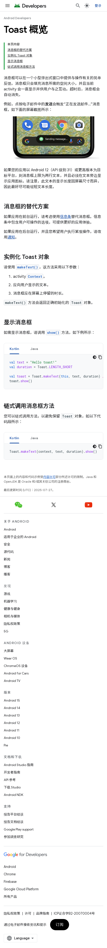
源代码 (9, 552)
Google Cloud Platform (21, 889)
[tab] (14, 348)
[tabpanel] (53, 371)
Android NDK (13, 795)
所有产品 (10, 897)
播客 (7, 574)
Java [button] (34, 349)
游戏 (7, 594)
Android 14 (12, 708)
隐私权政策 (12, 624)
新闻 (7, 559)
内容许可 (49, 477)
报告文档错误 (13, 822)
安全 (7, 544)
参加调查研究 (13, 837)
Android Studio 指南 (18, 765)
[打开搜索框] (78, 5)
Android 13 (12, 715)
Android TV (12, 681)
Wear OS (10, 658)
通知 (11, 237)
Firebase (10, 882)
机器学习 (10, 601)
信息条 (65, 216)
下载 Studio (12, 787)
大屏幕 (9, 651)
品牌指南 (42, 913)
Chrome (10, 874)
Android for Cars (16, 673)
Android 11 (11, 730)
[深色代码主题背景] (94, 357)
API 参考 (10, 780)
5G (6, 631)
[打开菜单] (7, 5)
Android (10, 529)
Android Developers (17, 18)
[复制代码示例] (100, 357)
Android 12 (12, 723)
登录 (98, 6)
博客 (7, 567)
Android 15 (12, 700)
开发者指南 (12, 772)
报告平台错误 (13, 814)
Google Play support (18, 829)
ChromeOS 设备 (16, 666)
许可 (28, 913)
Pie (6, 745)
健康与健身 (12, 609)
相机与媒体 (12, 616)
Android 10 (12, 738)
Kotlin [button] (14, 349)
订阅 (59, 924)
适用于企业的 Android (20, 537)
